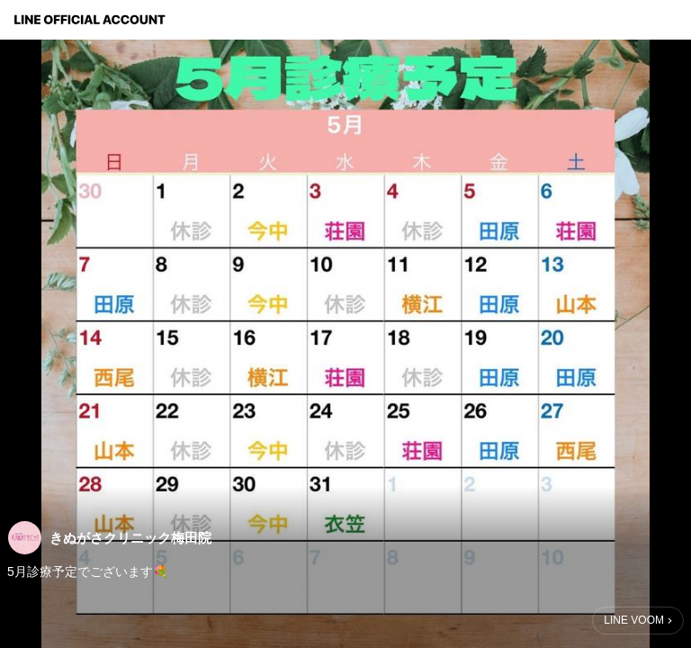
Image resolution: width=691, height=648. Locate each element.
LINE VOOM (634, 620)
